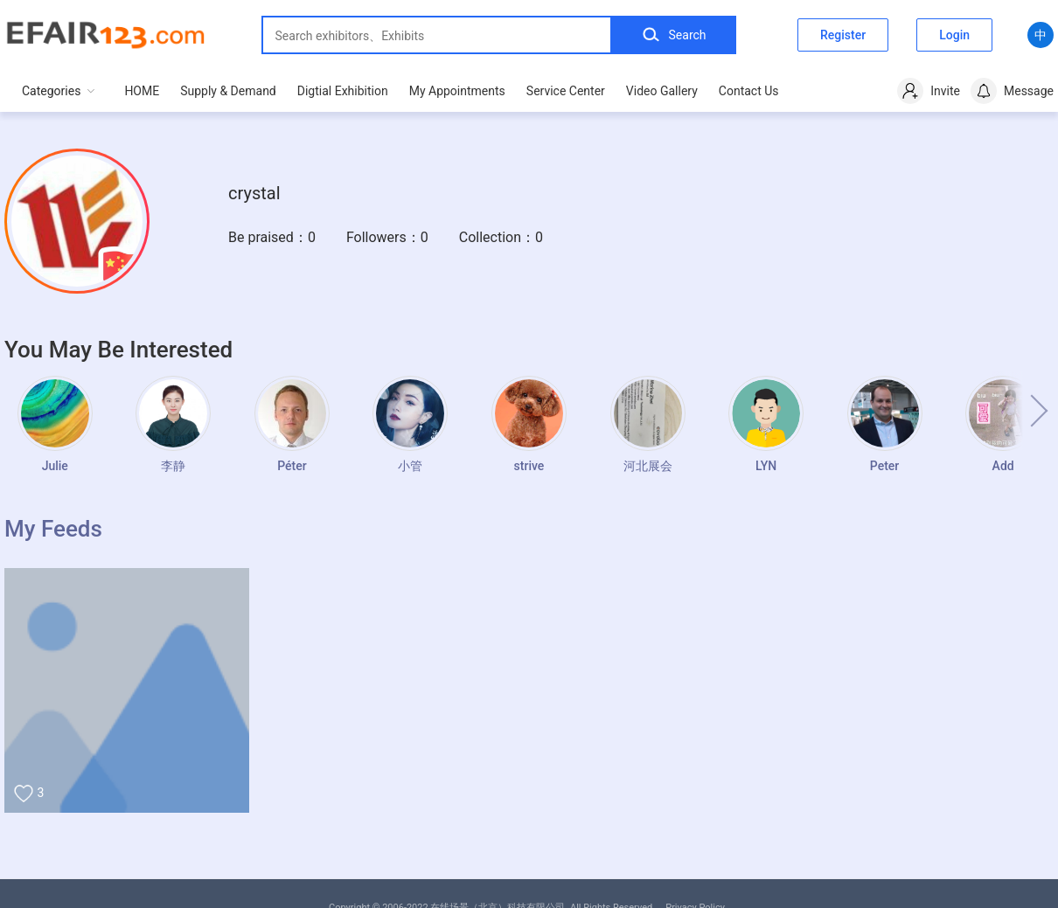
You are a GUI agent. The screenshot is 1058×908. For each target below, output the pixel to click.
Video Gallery (662, 91)
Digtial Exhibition (342, 91)
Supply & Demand (228, 91)
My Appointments (457, 91)
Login (954, 35)
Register (843, 35)
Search (673, 35)
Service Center (565, 91)
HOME (141, 91)
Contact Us (749, 91)
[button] (1023, 410)
